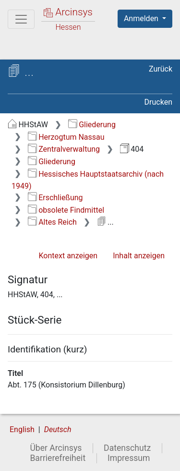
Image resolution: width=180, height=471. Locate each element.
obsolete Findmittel (66, 210)
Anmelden (142, 18)
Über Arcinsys (56, 448)
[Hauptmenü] (21, 19)
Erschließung (55, 197)
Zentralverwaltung (64, 149)
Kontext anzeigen (67, 255)
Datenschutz (127, 448)
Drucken (158, 102)
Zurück (160, 68)
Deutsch (58, 429)
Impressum (129, 458)
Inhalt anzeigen (139, 255)
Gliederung (92, 124)
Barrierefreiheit (57, 458)
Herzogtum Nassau (66, 137)
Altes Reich (52, 222)
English (22, 429)
